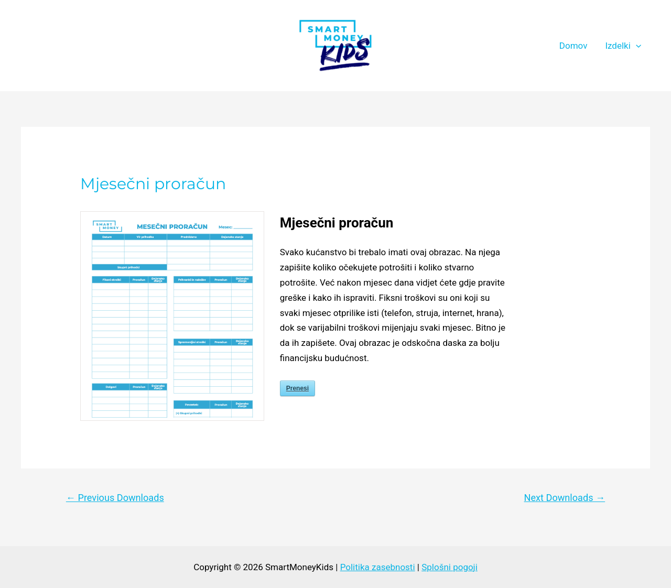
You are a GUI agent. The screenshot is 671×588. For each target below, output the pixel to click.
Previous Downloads (115, 497)
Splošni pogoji (449, 567)
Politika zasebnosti (377, 567)
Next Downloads (564, 497)
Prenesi (297, 388)
